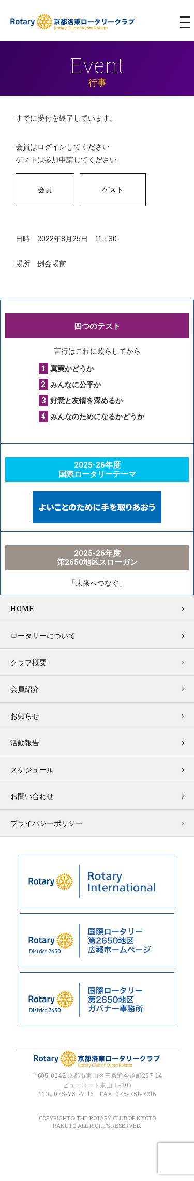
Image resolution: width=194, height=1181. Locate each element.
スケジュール (32, 769)
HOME (22, 608)
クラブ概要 (28, 662)
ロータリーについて (43, 635)
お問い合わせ (32, 796)
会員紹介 (24, 689)
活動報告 (24, 742)
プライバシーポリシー (46, 823)
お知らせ (24, 716)
